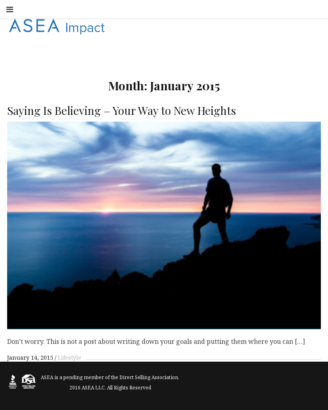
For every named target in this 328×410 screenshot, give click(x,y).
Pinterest (280, 9)
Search (315, 9)
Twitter (211, 9)
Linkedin (228, 9)
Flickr (245, 9)
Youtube (193, 9)
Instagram (176, 9)
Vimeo (298, 9)
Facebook (158, 9)
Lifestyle (69, 357)
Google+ (263, 9)
